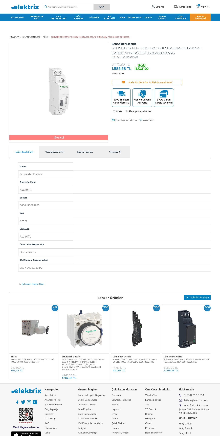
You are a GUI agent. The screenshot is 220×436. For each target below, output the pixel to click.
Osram (115, 427)
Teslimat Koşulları (87, 404)
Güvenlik (94, 17)
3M (147, 404)
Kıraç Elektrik (185, 428)
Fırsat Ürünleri (200, 17)
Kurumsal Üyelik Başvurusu (92, 395)
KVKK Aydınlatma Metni (90, 423)
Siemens (116, 395)
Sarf (122, 17)
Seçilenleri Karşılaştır (197, 297)
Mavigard (150, 418)
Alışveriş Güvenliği (87, 432)
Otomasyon (134, 17)
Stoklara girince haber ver (138, 111)
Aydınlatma (17, 17)
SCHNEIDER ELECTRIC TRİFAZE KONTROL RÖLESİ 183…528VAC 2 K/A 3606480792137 (186, 360)
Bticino (149, 413)
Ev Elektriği (109, 17)
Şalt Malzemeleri (58, 17)
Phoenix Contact (120, 432)
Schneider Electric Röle (32, 284)
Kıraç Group (185, 423)
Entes (14, 356)
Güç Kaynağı (78, 17)
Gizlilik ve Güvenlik (87, 418)
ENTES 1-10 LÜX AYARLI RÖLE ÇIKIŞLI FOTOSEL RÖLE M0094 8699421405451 (32, 360)
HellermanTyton (153, 432)
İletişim (81, 427)
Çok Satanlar (180, 17)
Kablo (148, 17)
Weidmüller (151, 395)
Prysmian (150, 427)
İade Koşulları (85, 409)
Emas (115, 413)
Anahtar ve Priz (36, 17)
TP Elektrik (150, 409)
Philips (115, 404)
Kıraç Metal (185, 432)
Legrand (116, 409)
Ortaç (148, 423)
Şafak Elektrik (119, 423)
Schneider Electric (71, 356)
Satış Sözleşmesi (87, 413)
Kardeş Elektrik (153, 399)
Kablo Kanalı (162, 17)
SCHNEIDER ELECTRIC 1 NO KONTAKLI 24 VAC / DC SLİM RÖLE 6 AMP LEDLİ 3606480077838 (135, 360)
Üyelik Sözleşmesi (87, 399)
